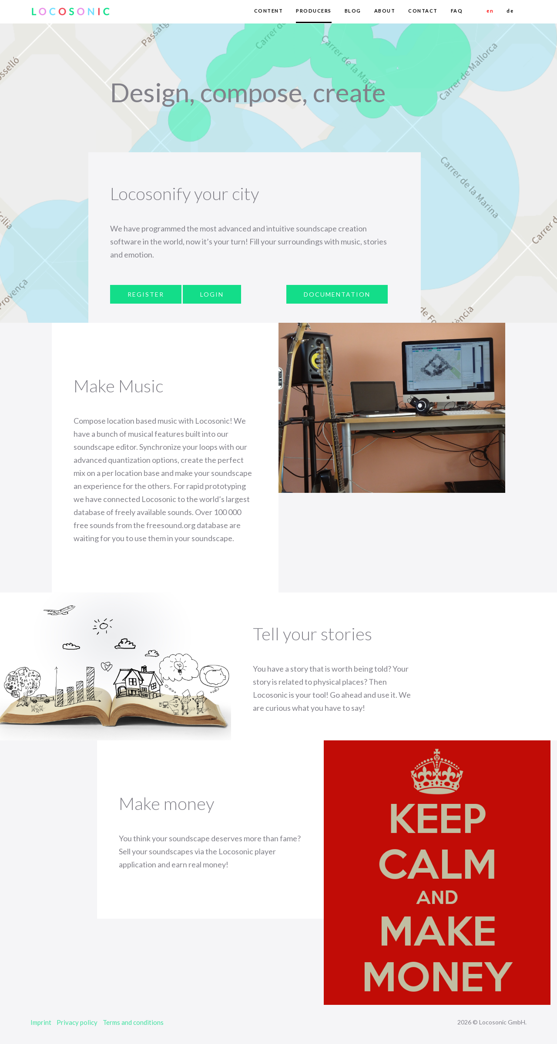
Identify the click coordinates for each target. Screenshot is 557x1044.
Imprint (40, 1022)
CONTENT (268, 10)
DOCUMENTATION (337, 294)
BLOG (353, 10)
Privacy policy (77, 1022)
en (490, 10)
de (510, 10)
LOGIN (212, 294)
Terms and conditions (133, 1022)
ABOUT (385, 10)
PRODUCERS (314, 10)
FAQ (457, 10)
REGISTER (146, 294)
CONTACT (423, 10)
